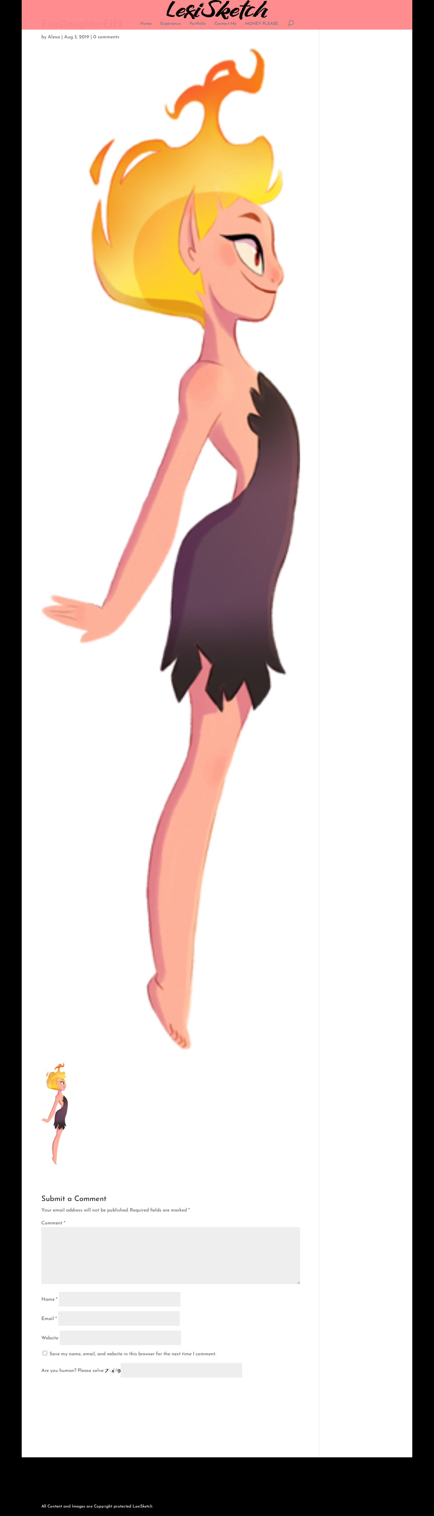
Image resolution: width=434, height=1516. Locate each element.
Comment (53, 1223)
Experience (170, 24)
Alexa (54, 37)
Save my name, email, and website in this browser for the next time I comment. (133, 1354)
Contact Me (225, 24)
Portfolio (198, 24)
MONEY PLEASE (261, 24)
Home (146, 24)
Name (49, 1299)
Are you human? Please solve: (141, 1370)
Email (49, 1318)
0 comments (106, 37)
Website (49, 1338)
